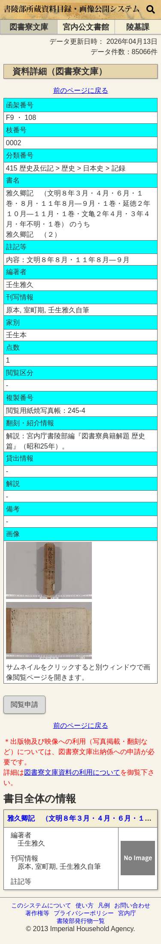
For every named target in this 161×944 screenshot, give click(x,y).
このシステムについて (41, 905)
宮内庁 (127, 913)
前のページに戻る (80, 90)
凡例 (104, 905)
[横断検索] (150, 9)
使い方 (85, 905)
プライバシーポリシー (84, 913)
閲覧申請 (24, 704)
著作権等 (37, 913)
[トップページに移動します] (71, 15)
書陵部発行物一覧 (81, 920)
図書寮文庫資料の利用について (72, 772)
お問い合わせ (132, 905)
